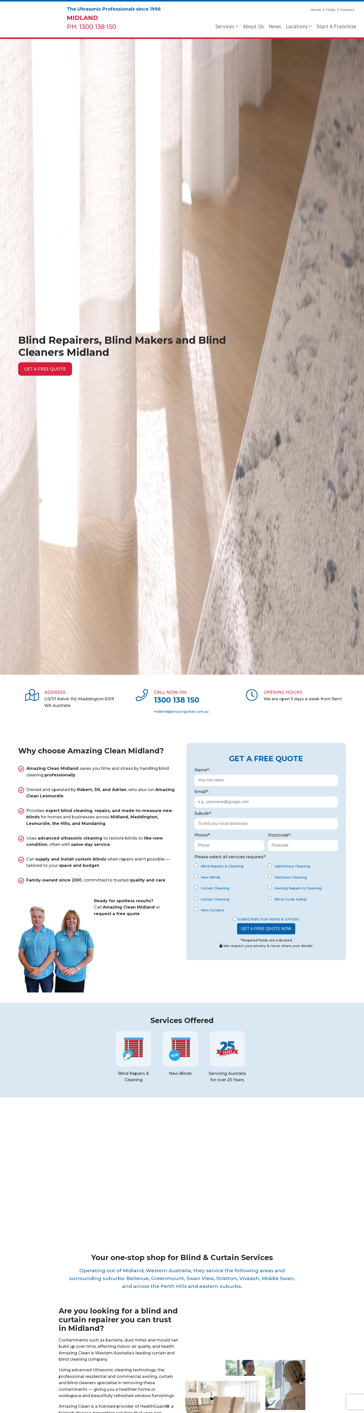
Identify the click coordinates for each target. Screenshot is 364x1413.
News (275, 26)
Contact (347, 10)
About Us (253, 26)
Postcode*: (279, 835)
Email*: (201, 791)
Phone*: (202, 835)
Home (315, 10)
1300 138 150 (176, 700)
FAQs (330, 10)
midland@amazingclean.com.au (181, 711)
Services (224, 26)
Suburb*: (203, 813)
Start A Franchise (336, 26)
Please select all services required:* (230, 856)
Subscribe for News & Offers (266, 919)
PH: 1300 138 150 (91, 26)
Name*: (202, 770)
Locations (297, 26)
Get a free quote (45, 368)
